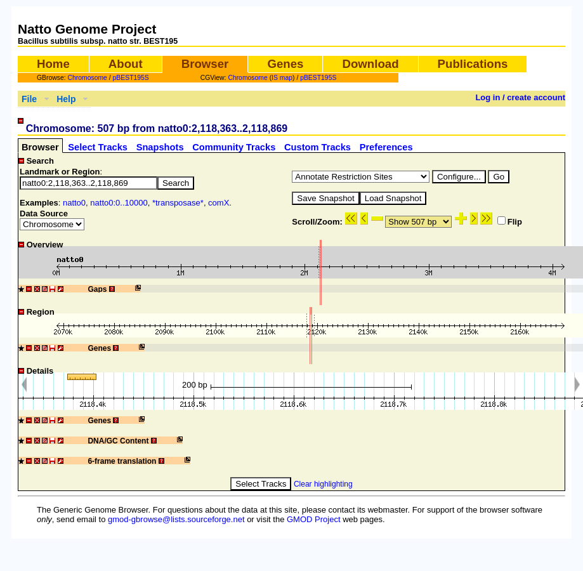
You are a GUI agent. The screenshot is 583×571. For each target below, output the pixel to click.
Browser (205, 63)
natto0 (74, 202)
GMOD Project (314, 519)
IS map (282, 77)
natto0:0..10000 (118, 202)
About (125, 63)
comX (218, 202)
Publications (473, 63)
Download (370, 63)
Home (53, 63)
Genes (285, 63)
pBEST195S (131, 77)
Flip (509, 221)
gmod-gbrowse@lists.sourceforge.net (176, 519)
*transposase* (178, 202)
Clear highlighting (323, 484)
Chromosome (87, 77)
